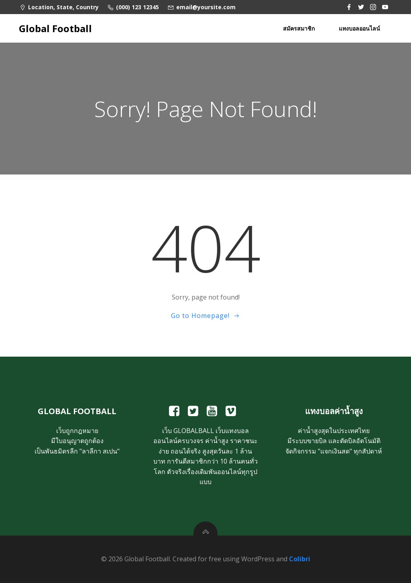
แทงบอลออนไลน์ (359, 28)
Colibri (299, 558)
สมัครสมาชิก (299, 28)
